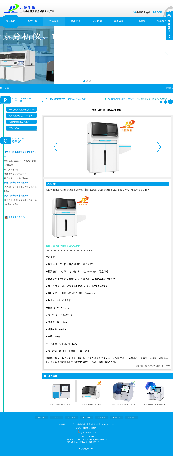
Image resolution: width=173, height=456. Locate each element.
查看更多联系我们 (17, 217)
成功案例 (97, 21)
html (92, 449)
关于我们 (32, 21)
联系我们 (162, 21)
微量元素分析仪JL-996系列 (21, 116)
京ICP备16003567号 (90, 428)
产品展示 (54, 21)
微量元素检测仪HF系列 (19, 122)
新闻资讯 (75, 21)
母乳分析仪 (14, 128)
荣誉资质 (118, 21)
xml (88, 449)
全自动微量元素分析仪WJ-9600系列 (22, 112)
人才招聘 (140, 21)
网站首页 (10, 21)
